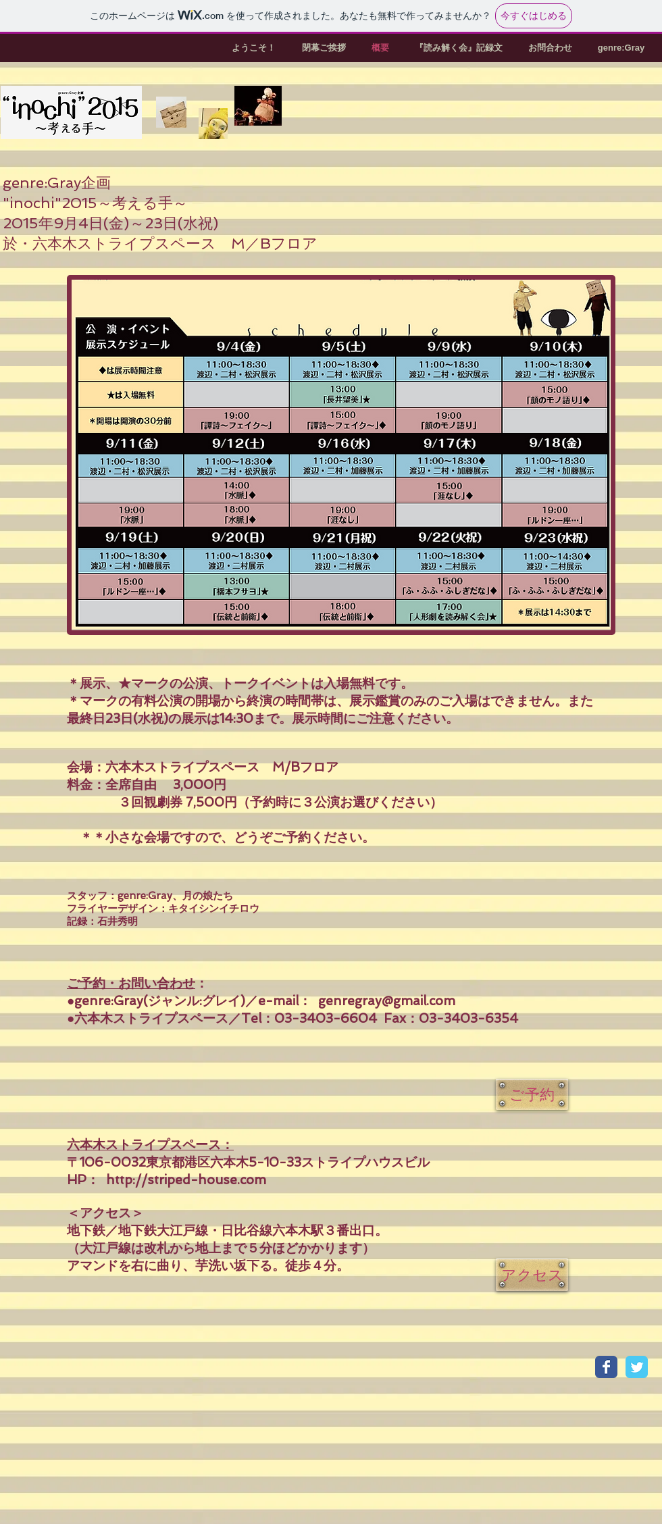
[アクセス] (532, 1275)
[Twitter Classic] (637, 1367)
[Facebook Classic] (606, 1367)
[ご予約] (532, 1094)
